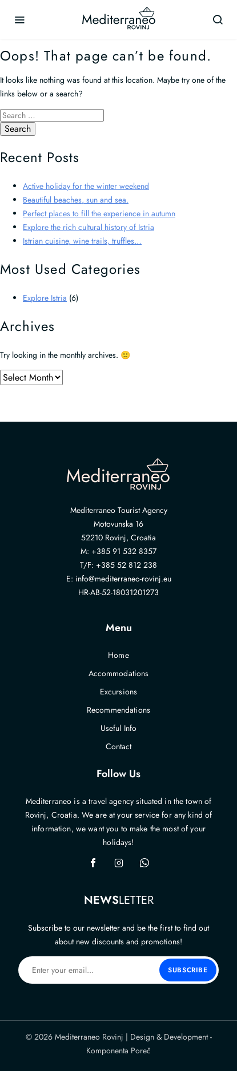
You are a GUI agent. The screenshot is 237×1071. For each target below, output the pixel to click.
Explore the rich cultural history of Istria (88, 227)
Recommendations (118, 710)
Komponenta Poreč (118, 1050)
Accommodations (119, 673)
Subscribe (187, 970)
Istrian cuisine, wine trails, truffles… (82, 240)
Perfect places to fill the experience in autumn (99, 213)
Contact (119, 746)
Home (118, 655)
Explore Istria (45, 298)
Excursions (118, 691)
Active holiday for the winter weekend (86, 186)
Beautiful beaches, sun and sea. (75, 199)
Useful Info (119, 728)
